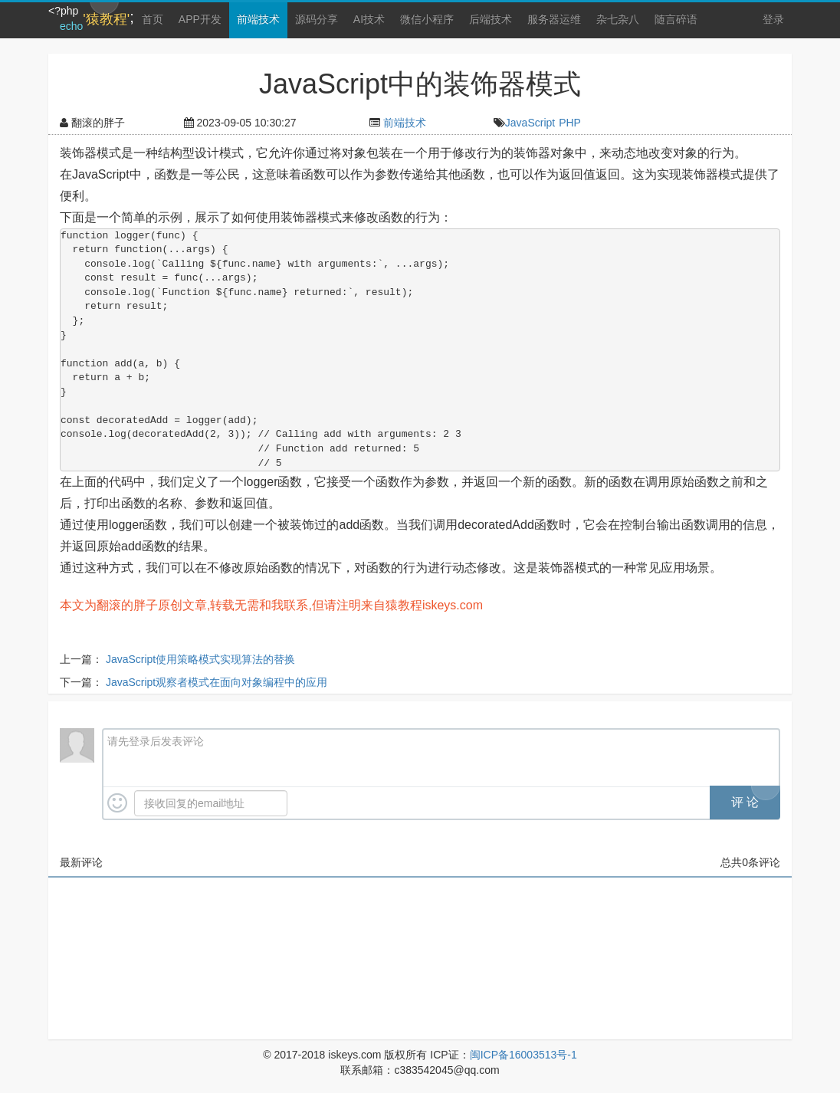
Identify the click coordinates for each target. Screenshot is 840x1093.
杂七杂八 (617, 19)
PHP (570, 123)
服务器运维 (554, 19)
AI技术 (369, 19)
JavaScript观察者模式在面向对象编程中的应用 (216, 682)
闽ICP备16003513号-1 (523, 1055)
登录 (773, 19)
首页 (152, 19)
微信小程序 (427, 19)
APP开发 (200, 19)
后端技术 (490, 19)
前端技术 (258, 19)
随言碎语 (676, 19)
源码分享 (316, 19)
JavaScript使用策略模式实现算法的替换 (200, 659)
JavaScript (530, 123)
